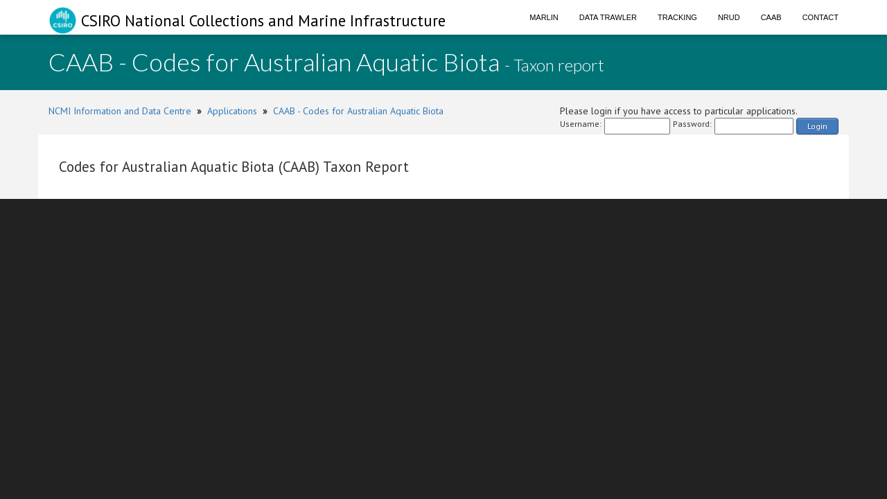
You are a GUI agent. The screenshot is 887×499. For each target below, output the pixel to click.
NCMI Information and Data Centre (120, 111)
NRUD (729, 17)
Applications (232, 111)
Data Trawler (608, 17)
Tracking (677, 17)
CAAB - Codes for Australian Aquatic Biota (358, 111)
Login (817, 126)
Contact (820, 17)
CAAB (771, 17)
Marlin (544, 17)
